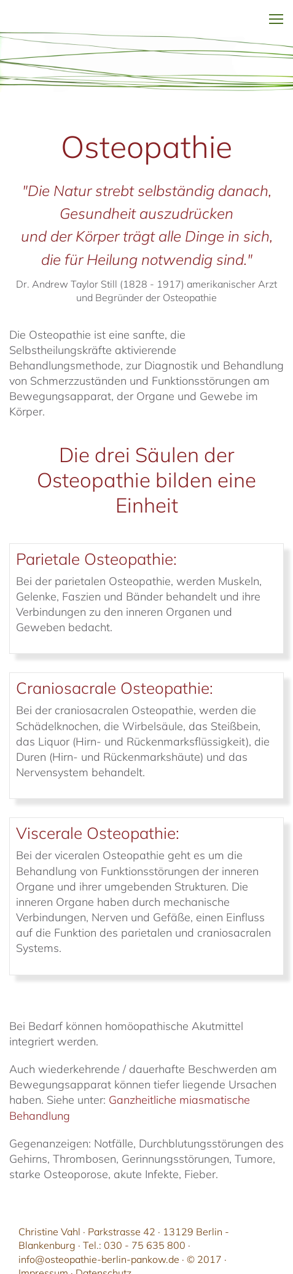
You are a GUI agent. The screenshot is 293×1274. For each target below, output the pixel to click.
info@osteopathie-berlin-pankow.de (98, 1259)
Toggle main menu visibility (276, 10)
